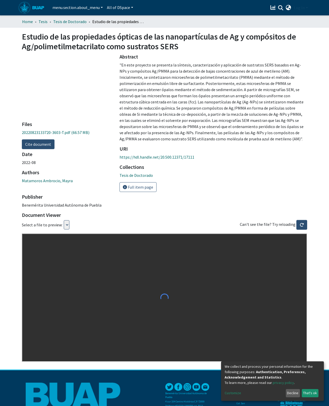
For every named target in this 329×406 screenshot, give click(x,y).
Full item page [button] (138, 187)
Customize (233, 393)
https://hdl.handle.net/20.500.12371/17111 (157, 157)
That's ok (310, 393)
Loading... (66, 224)
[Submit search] (280, 8)
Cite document (38, 144)
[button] (288, 8)
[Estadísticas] (273, 8)
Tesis (43, 21)
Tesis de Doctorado (70, 21)
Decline (292, 393)
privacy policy (283, 382)
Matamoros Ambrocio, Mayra (47, 180)
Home (27, 21)
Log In (299, 7)
